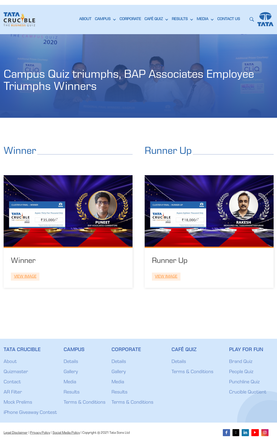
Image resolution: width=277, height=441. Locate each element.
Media (70, 382)
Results (72, 392)
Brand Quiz (240, 362)
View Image (25, 277)
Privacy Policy (40, 433)
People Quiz (241, 372)
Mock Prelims (18, 402)
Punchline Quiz (244, 382)
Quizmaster (16, 372)
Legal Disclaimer (16, 433)
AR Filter (13, 392)
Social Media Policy (66, 433)
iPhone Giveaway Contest (30, 412)
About (10, 362)
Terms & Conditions (84, 402)
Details (71, 362)
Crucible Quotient (247, 392)
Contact (12, 382)
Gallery (71, 372)
